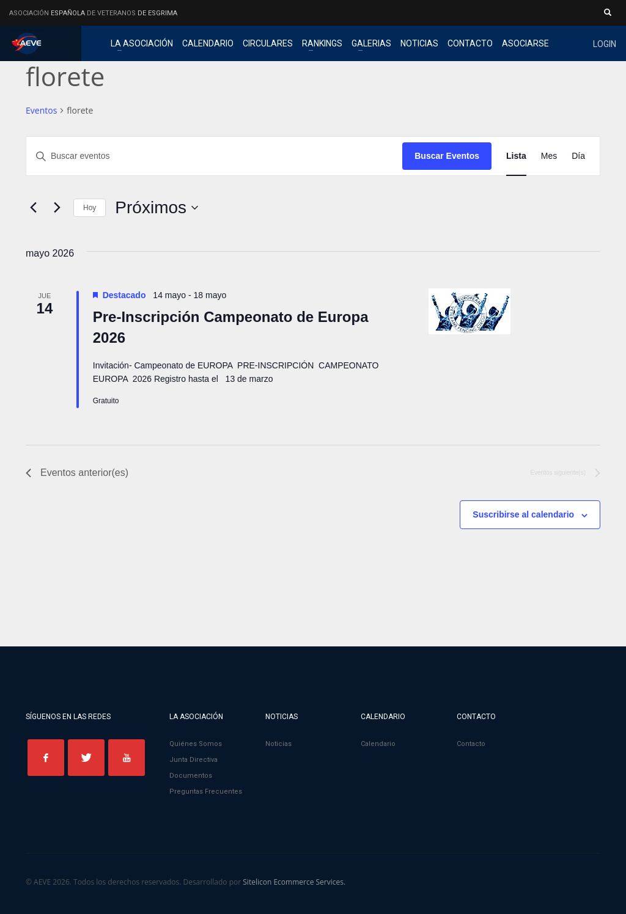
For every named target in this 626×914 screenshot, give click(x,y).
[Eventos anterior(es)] (33, 207)
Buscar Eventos (446, 156)
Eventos (41, 110)
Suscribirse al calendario (523, 514)
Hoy (89, 207)
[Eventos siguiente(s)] (57, 207)
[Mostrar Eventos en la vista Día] (578, 156)
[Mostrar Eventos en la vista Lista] (516, 156)
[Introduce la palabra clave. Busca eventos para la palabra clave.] (214, 156)
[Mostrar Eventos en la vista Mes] (549, 156)
